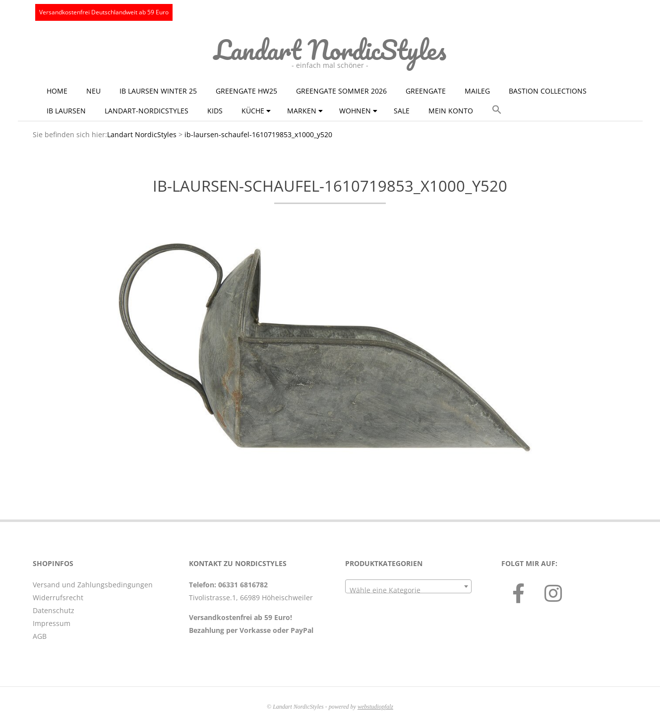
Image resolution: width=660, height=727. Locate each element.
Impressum (51, 623)
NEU (93, 91)
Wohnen (355, 110)
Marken (301, 110)
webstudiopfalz (375, 706)
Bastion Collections (548, 91)
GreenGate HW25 (246, 91)
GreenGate (426, 91)
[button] (497, 110)
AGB (40, 636)
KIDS (215, 110)
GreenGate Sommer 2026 (341, 91)
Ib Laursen (66, 110)
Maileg (477, 91)
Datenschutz (53, 610)
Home (57, 91)
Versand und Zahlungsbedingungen (93, 584)
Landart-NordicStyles (146, 110)
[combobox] (408, 586)
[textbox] (408, 590)
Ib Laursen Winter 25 (158, 91)
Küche (252, 110)
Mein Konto (450, 110)
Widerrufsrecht (58, 597)
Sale (402, 110)
